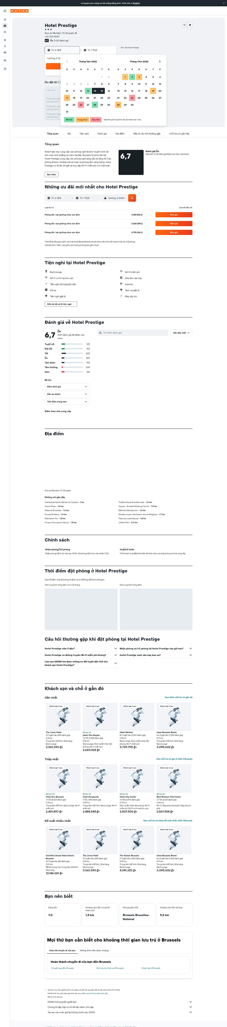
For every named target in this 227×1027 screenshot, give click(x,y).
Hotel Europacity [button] (91, 796)
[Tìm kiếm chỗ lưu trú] (5, 26)
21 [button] (95, 97)
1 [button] (101, 77)
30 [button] (108, 104)
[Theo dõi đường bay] (5, 46)
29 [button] (101, 104)
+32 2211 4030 (52, 36)
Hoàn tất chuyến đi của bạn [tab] (62, 950)
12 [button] (81, 90)
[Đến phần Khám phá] (5, 40)
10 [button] (67, 90)
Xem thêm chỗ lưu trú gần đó (178, 697)
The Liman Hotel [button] (53, 732)
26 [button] (81, 104)
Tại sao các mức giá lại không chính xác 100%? (120, 1012)
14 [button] (95, 90)
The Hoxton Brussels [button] (129, 855)
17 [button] (67, 97)
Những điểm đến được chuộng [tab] (94, 950)
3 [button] (67, 83)
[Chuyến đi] (5, 60)
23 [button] (108, 97)
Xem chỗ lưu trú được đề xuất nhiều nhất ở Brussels (167, 820)
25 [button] (74, 104)
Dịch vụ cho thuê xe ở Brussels (109, 968)
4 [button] (74, 83)
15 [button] (102, 90)
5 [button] (81, 83)
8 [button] (101, 83)
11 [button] (74, 90)
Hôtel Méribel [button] (126, 732)
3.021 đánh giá (61, 40)
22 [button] (101, 97)
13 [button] (88, 90)
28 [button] (95, 104)
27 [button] (88, 104)
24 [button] (67, 104)
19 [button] (81, 97)
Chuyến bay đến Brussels (62, 968)
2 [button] (108, 77)
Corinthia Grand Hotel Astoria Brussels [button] (60, 857)
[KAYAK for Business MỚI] (5, 52)
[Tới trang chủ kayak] (19, 11)
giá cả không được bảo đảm (97, 993)
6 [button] (88, 83)
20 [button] (87, 97)
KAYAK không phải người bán (120, 1002)
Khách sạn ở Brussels (151, 968)
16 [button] (109, 90)
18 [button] (74, 97)
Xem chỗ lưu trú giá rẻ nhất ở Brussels (174, 759)
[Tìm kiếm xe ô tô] (5, 32)
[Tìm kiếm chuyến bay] (5, 20)
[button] (224, 3)
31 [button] (67, 111)
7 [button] (94, 83)
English (136, 3)
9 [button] (108, 83)
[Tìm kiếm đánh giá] (135, 333)
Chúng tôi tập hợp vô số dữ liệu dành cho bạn (120, 1007)
